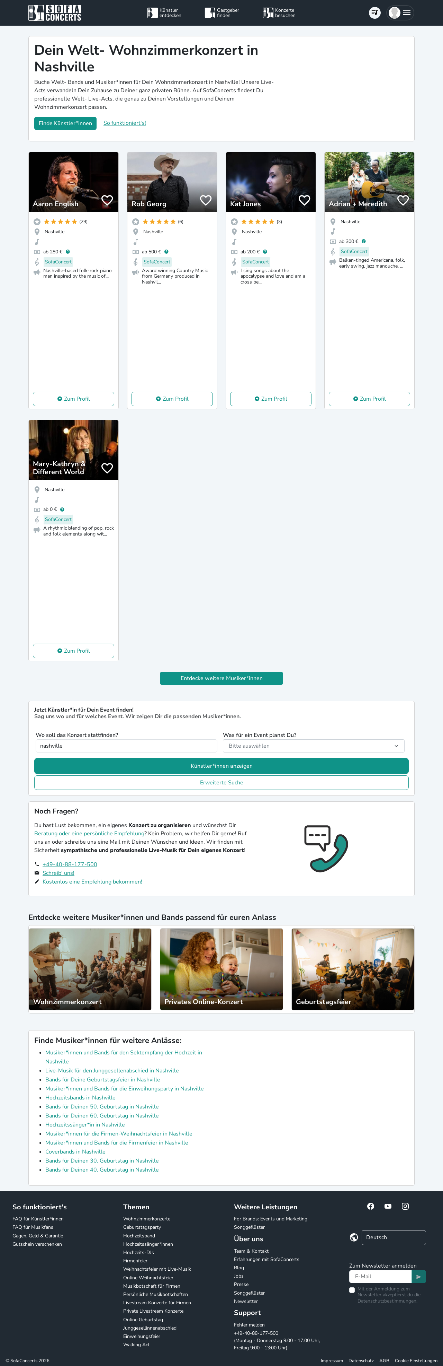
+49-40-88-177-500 (70, 864)
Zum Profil (77, 399)
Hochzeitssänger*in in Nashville (85, 1125)
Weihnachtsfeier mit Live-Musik (157, 1269)
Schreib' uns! (58, 873)
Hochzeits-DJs (138, 1252)
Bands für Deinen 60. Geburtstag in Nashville (102, 1116)
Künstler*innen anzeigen (222, 766)
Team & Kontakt (251, 1251)
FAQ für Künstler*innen (38, 1219)
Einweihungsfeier (141, 1336)
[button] (400, 12)
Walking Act (136, 1344)
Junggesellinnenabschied (150, 1328)
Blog (239, 1267)
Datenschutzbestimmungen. (387, 1301)
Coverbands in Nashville (75, 1152)
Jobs (239, 1276)
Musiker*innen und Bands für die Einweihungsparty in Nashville (124, 1089)
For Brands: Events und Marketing (270, 1219)
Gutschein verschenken (37, 1244)
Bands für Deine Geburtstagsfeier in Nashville (102, 1080)
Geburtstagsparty (142, 1227)
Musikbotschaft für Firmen (151, 1286)
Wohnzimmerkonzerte (146, 1219)
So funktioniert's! (124, 123)
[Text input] (380, 1276)
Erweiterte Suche (221, 782)
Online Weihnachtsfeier (148, 1277)
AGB (384, 1361)
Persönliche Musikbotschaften (155, 1294)
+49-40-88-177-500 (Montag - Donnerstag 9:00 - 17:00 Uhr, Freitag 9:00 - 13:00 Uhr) (277, 1340)
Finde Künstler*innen (65, 123)
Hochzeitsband (139, 1236)
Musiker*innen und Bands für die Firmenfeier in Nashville (116, 1143)
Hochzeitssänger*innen (148, 1244)
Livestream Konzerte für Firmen (157, 1302)
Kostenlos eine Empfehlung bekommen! (92, 882)
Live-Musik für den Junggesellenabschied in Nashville (112, 1070)
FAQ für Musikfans (32, 1227)
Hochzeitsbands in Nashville (80, 1098)
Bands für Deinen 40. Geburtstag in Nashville (102, 1170)
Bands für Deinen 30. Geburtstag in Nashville (102, 1161)
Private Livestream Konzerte (153, 1311)
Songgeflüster (249, 1227)
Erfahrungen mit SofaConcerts (266, 1259)
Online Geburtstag (143, 1319)
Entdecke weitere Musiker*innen (222, 678)
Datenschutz (361, 1361)
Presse (241, 1284)
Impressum (332, 1361)
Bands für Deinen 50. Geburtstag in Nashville (102, 1107)
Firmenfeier (135, 1261)
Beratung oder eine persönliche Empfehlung (89, 833)
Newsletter (246, 1301)
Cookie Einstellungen (416, 1361)
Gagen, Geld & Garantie (37, 1236)
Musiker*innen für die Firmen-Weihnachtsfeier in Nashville (118, 1134)
